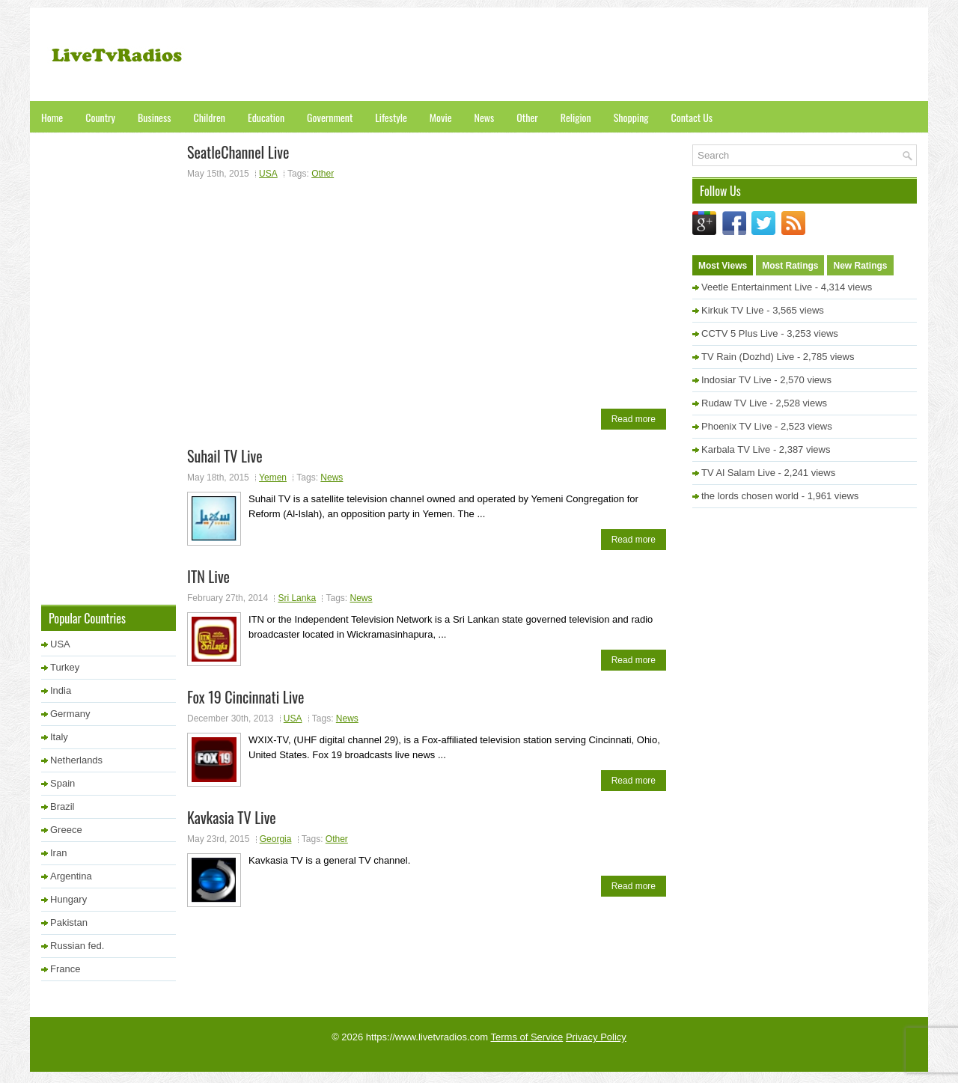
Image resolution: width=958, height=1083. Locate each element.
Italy (59, 736)
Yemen (273, 477)
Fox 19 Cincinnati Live (245, 697)
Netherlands (76, 760)
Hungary (68, 899)
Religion (576, 117)
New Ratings (860, 265)
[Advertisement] (644, 56)
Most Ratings (790, 265)
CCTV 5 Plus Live (739, 333)
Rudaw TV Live (734, 403)
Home (52, 117)
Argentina (71, 876)
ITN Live (208, 576)
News (485, 117)
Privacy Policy (596, 1037)
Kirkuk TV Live (732, 310)
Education (266, 117)
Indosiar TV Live (736, 379)
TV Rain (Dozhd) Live (747, 356)
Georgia (276, 839)
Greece (66, 829)
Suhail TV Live (225, 456)
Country (100, 117)
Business (154, 117)
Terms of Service (527, 1037)
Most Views (722, 265)
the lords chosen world (750, 495)
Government (330, 117)
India (60, 690)
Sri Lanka (297, 598)
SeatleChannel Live (238, 152)
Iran (58, 852)
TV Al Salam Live (738, 472)
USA (268, 173)
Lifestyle (391, 117)
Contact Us (692, 117)
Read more (633, 419)
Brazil (62, 806)
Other (526, 117)
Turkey (64, 667)
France (65, 968)
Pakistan (69, 922)
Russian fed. (77, 945)
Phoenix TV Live (736, 426)
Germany (70, 713)
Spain (62, 783)
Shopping (631, 117)
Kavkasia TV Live (231, 817)
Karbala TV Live (735, 449)
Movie (441, 117)
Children (209, 117)
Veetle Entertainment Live (756, 287)
